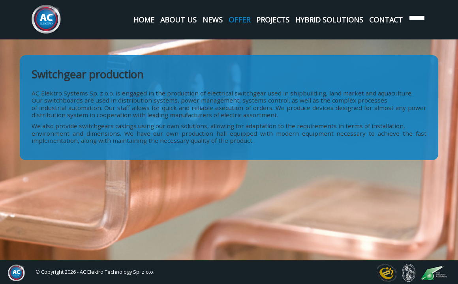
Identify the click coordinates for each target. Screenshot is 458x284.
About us (178, 19)
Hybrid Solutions (329, 19)
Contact (386, 19)
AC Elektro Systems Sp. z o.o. (46, 19)
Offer (239, 19)
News (213, 19)
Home (143, 19)
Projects (272, 19)
